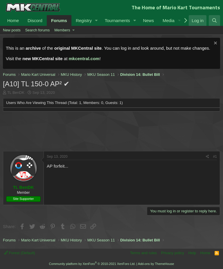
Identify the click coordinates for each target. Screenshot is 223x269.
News (148, 20)
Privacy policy (172, 253)
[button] (96, 20)
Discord (35, 20)
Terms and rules (143, 253)
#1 (215, 157)
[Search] (214, 20)
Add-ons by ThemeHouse (156, 264)
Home (13, 20)
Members (62, 30)
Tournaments (117, 20)
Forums (59, 20)
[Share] (207, 156)
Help (192, 253)
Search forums (37, 30)
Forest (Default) (19, 253)
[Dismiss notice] (214, 44)
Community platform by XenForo (92, 264)
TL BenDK (16, 92)
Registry (84, 20)
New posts (12, 30)
